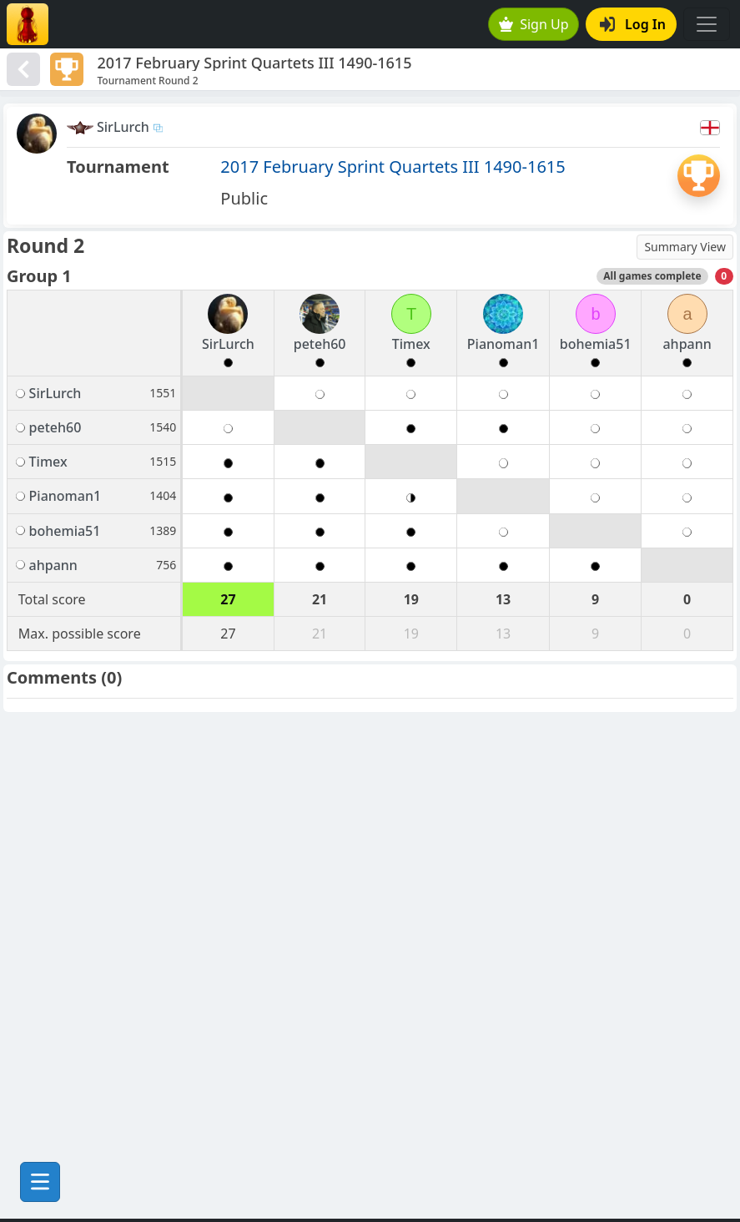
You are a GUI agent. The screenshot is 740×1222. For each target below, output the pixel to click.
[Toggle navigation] (706, 24)
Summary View (685, 247)
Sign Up (534, 24)
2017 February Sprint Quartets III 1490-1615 (392, 166)
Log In (633, 24)
